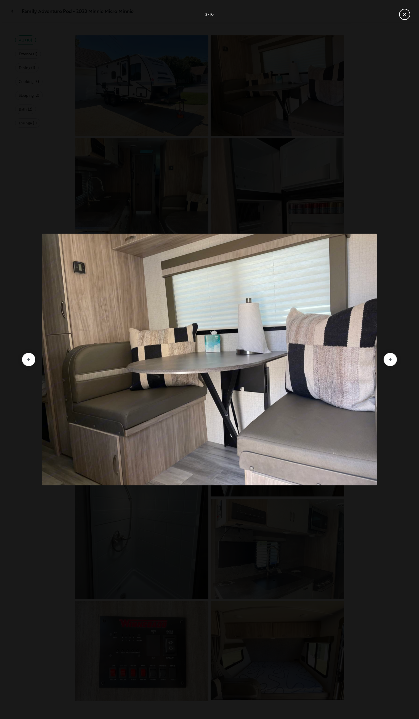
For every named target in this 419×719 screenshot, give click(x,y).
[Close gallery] (404, 14)
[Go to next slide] (390, 359)
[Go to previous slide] (28, 359)
